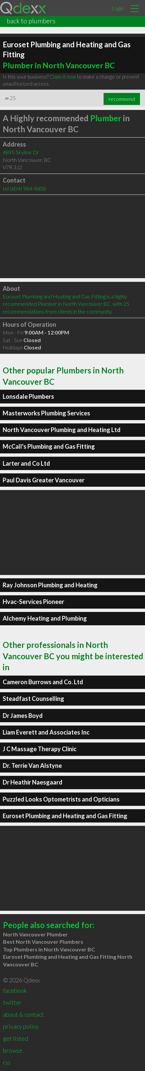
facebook (15, 990)
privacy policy (21, 1026)
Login (118, 8)
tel (24, 188)
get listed (15, 1038)
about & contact (23, 1014)
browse (12, 1050)
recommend (122, 99)
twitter (12, 1002)
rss (7, 1062)
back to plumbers (31, 21)
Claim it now (62, 77)
